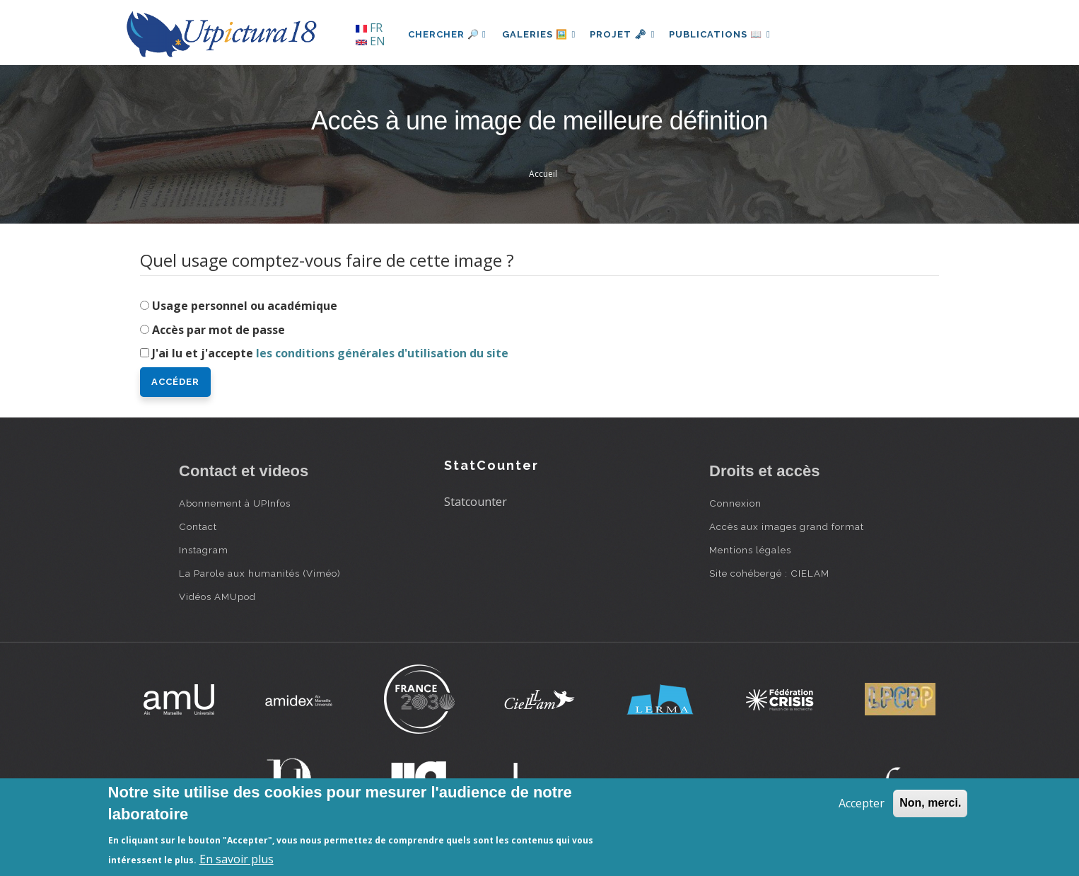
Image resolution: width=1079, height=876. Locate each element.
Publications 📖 (727, 34)
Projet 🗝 (627, 34)
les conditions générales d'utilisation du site (382, 353)
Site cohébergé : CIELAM (769, 573)
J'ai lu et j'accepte (330, 353)
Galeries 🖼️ (540, 34)
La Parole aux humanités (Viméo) (260, 573)
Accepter (862, 803)
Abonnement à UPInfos (235, 503)
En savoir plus (236, 859)
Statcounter (475, 501)
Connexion (735, 503)
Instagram (203, 549)
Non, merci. (930, 803)
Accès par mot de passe (218, 330)
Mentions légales (750, 549)
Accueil (543, 174)
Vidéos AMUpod (217, 596)
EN (370, 41)
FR (369, 27)
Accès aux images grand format (786, 526)
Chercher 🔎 (447, 34)
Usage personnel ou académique (244, 305)
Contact (198, 526)
